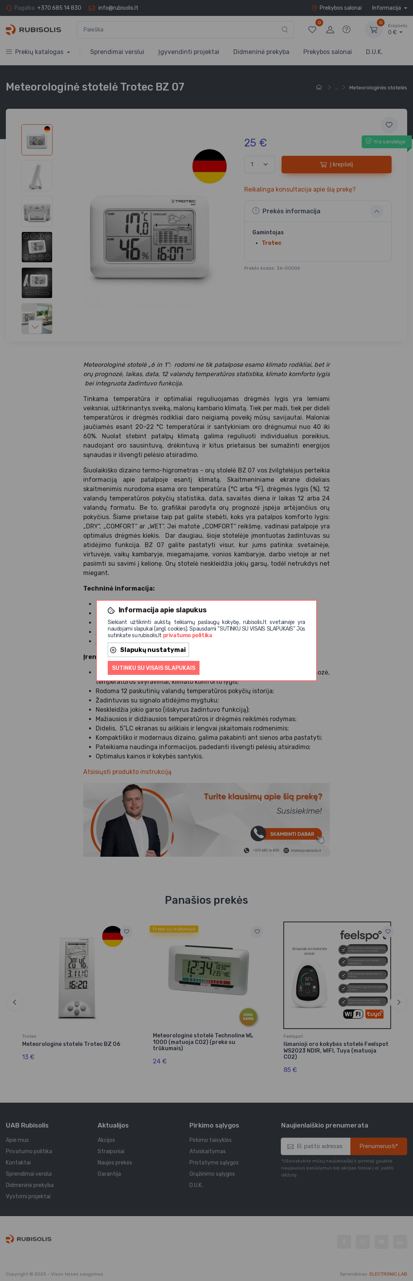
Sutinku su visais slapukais (153, 668)
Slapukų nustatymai (148, 650)
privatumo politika (187, 635)
